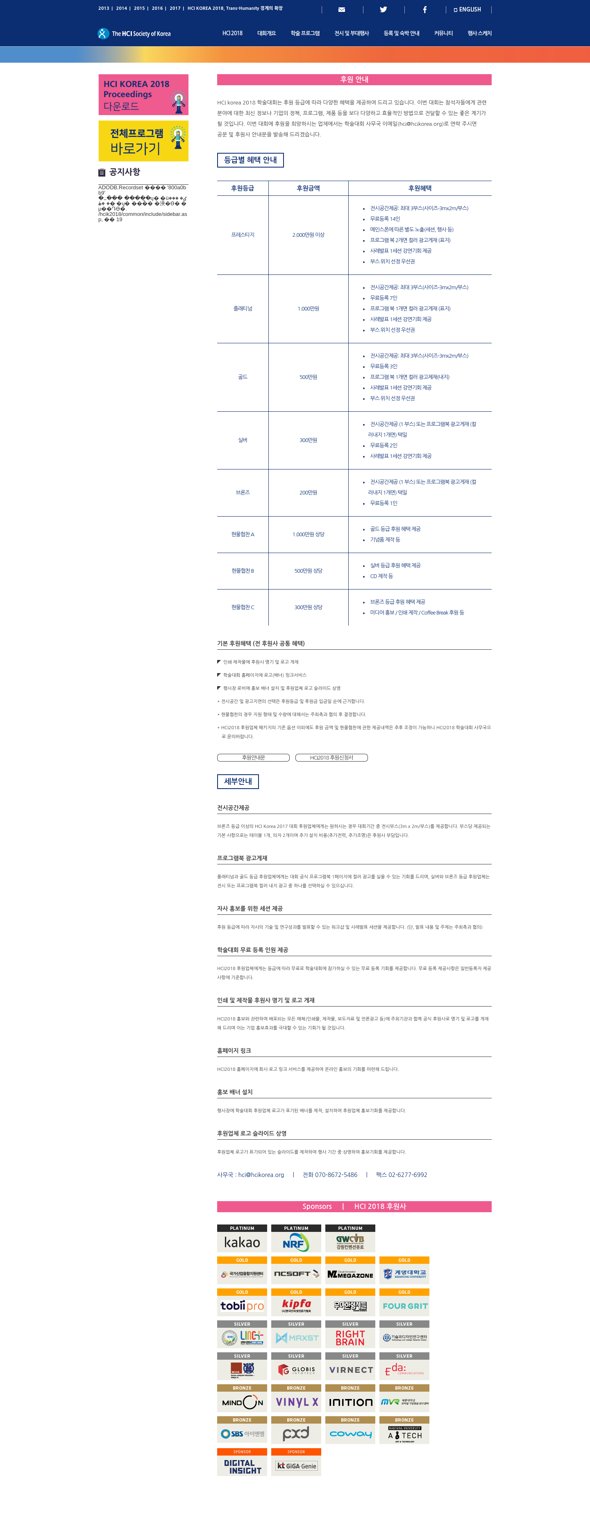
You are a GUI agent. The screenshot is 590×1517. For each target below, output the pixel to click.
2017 (175, 8)
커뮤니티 (443, 33)
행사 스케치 (479, 33)
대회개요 (266, 33)
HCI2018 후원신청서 (331, 757)
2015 (139, 8)
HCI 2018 (232, 33)
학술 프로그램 (305, 33)
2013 (103, 8)
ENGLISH (470, 9)
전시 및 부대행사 (351, 33)
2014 (121, 8)
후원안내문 (253, 757)
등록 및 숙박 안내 (401, 33)
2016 (157, 8)
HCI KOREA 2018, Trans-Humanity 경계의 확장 (235, 8)
